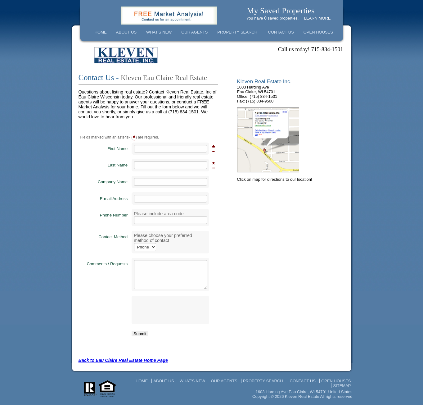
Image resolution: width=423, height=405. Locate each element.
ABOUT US (126, 32)
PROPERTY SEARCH (237, 32)
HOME (101, 32)
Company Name (113, 182)
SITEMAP (342, 385)
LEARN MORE (317, 18)
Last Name (118, 165)
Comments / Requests (107, 264)
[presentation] (170, 310)
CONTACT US (281, 32)
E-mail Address (114, 198)
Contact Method (113, 236)
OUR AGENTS (194, 32)
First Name (117, 148)
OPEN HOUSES (318, 32)
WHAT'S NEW (159, 32)
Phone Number (114, 215)
